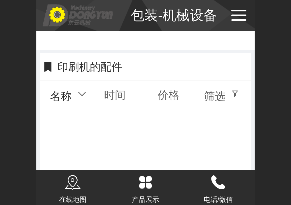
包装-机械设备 (174, 15)
